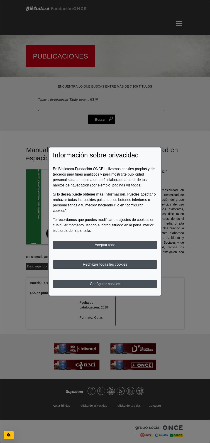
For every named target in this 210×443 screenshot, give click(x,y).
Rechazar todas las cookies (105, 264)
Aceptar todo (105, 245)
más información (110, 194)
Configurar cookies (105, 284)
